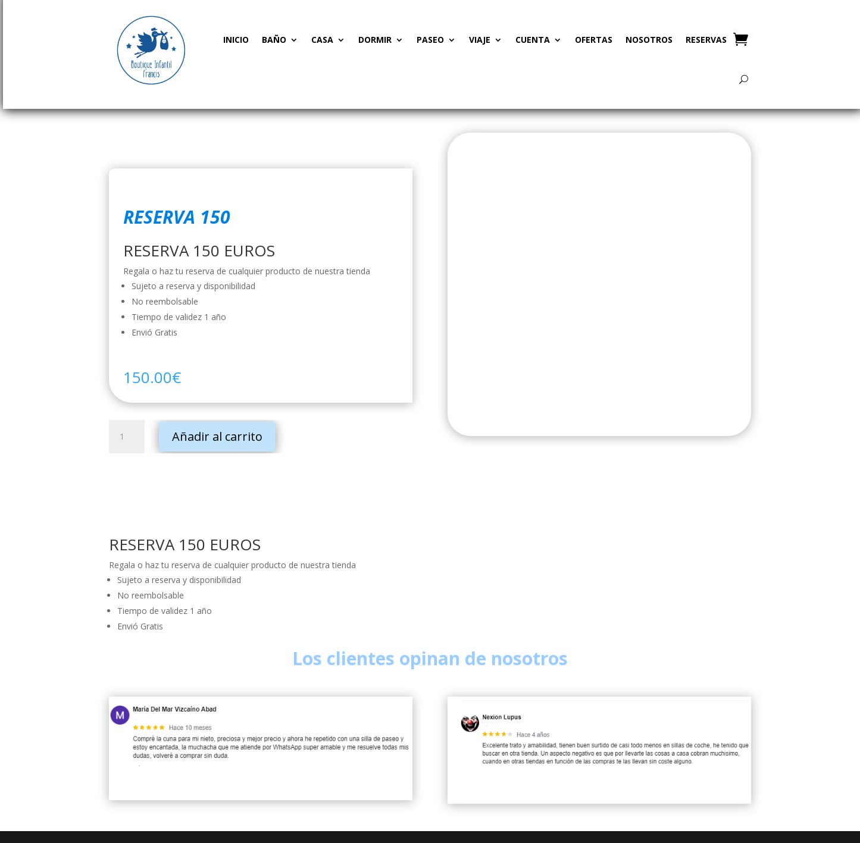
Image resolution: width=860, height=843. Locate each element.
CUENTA (532, 39)
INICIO (236, 39)
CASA (322, 39)
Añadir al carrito (217, 436)
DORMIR (375, 39)
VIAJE (479, 39)
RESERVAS (706, 39)
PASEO (430, 39)
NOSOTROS (649, 39)
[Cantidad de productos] (127, 436)
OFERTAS (593, 39)
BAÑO (274, 39)
